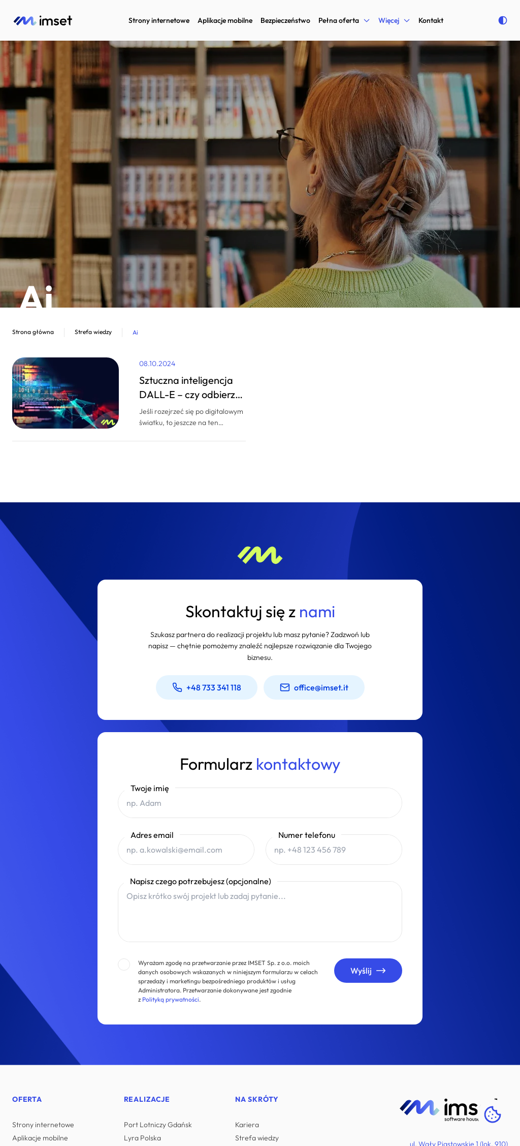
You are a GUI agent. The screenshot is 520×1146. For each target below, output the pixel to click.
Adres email (152, 835)
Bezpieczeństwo (285, 20)
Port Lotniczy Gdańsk (158, 1124)
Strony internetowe (158, 20)
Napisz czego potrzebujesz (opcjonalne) (200, 881)
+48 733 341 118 (206, 687)
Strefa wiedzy (257, 1137)
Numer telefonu (306, 835)
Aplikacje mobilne (225, 20)
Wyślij (368, 971)
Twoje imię (150, 788)
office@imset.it (314, 687)
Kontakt (430, 20)
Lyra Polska (142, 1137)
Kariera (247, 1124)
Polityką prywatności (170, 999)
